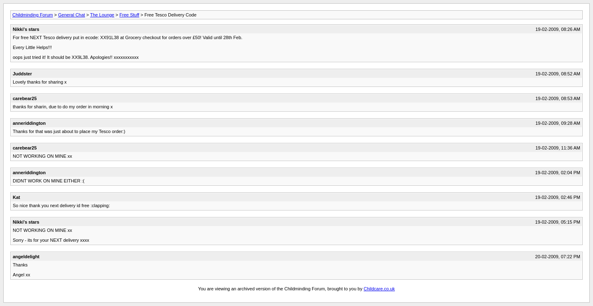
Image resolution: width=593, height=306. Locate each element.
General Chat (71, 14)
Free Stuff (129, 14)
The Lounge (102, 14)
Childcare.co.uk (379, 288)
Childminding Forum (32, 14)
